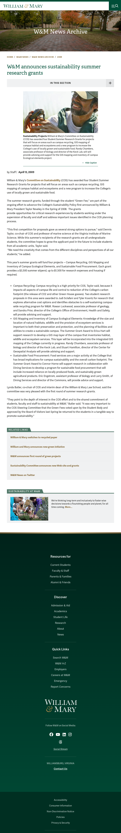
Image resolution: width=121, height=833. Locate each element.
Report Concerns (60, 686)
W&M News (22, 57)
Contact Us (60, 768)
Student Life (60, 617)
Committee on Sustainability (43, 180)
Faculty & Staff (60, 570)
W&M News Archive (60, 31)
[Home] (23, 6)
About (60, 628)
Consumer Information (60, 805)
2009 (59, 57)
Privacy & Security (60, 823)
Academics (60, 611)
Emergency (60, 681)
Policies (60, 817)
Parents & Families (60, 576)
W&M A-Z (60, 663)
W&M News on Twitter (22, 475)
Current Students (60, 565)
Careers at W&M (60, 675)
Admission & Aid (60, 605)
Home (10, 57)
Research (60, 623)
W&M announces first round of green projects (35, 456)
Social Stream (61, 749)
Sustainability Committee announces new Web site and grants (44, 465)
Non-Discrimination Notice (60, 811)
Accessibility (60, 800)
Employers (60, 669)
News (60, 634)
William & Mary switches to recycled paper (33, 437)
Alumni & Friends (60, 582)
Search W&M (60, 657)
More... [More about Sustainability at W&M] (68, 507)
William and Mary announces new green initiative (37, 446)
